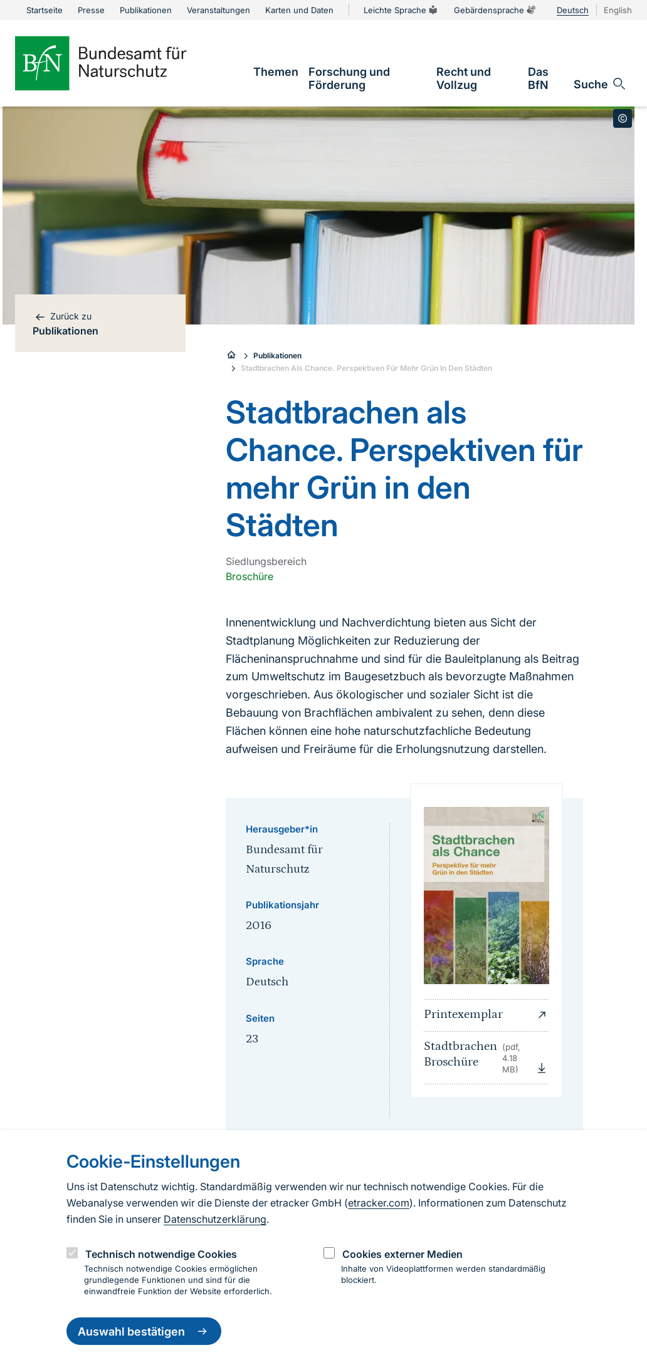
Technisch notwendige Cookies (161, 1254)
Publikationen (277, 355)
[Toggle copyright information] (622, 118)
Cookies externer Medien (402, 1254)
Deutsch (573, 10)
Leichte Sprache (401, 10)
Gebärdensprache (495, 10)
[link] (275, 71)
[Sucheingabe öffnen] (600, 83)
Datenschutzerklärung (215, 1219)
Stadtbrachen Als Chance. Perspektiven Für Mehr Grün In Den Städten (366, 368)
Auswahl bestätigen (144, 1331)
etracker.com (378, 1202)
